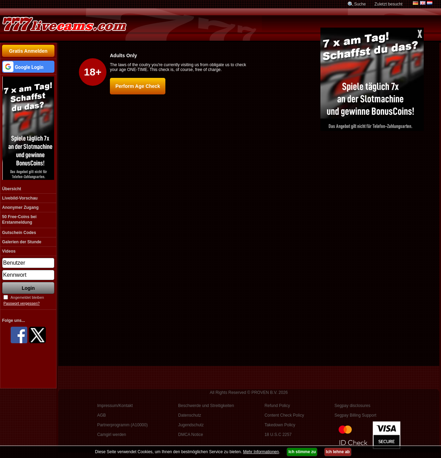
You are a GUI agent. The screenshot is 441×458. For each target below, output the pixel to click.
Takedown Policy (280, 425)
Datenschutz (189, 415)
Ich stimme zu (302, 451)
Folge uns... (13, 320)
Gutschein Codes (19, 232)
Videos (9, 251)
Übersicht (11, 188)
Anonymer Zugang (20, 207)
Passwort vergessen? (21, 303)
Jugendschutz (191, 425)
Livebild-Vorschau (20, 198)
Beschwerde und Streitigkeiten (206, 405)
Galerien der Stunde (21, 242)
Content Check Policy (284, 415)
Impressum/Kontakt (115, 405)
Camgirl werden (111, 434)
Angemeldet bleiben (27, 297)
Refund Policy (277, 405)
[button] (28, 67)
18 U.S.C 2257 (278, 434)
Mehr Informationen (261, 451)
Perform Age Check (137, 86)
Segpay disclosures (352, 405)
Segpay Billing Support (355, 415)
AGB (101, 415)
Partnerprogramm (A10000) (122, 425)
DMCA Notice (190, 434)
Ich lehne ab (338, 451)
